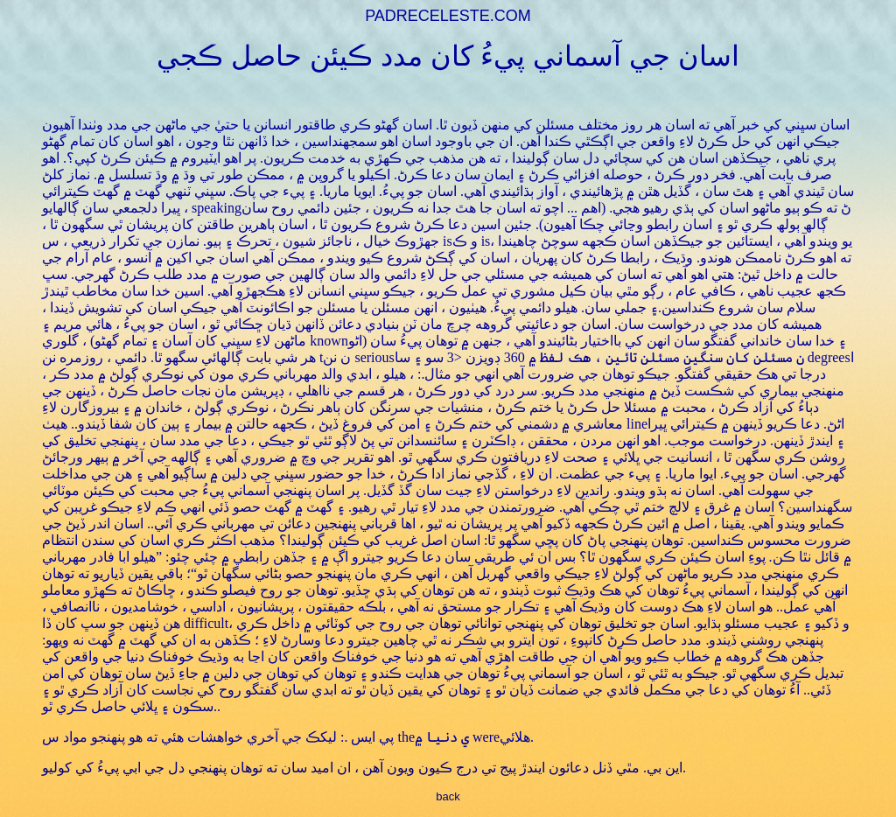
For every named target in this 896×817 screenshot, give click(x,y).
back (447, 796)
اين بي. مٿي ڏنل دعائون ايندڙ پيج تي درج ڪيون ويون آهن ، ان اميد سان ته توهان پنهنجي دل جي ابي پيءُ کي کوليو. (364, 767)
